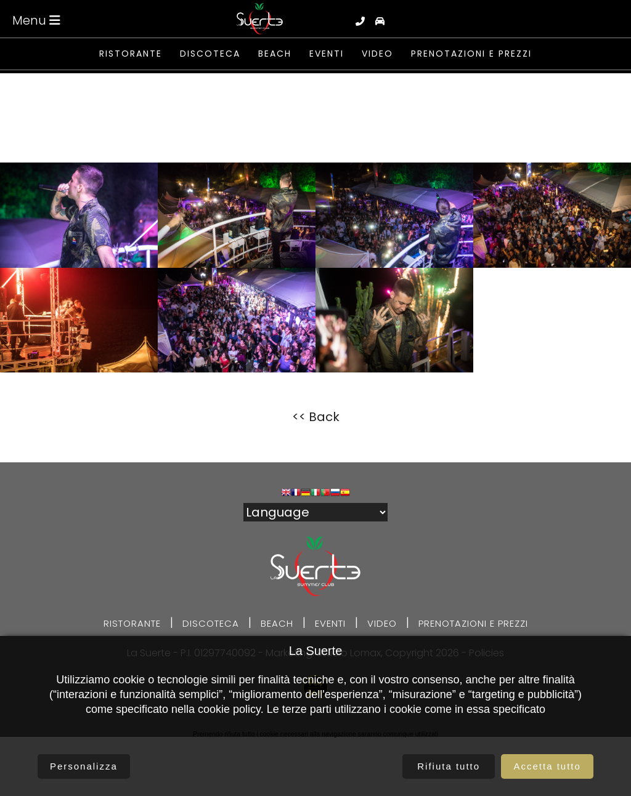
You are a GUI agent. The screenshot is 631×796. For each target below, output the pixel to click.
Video (377, 54)
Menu (36, 20)
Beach (274, 54)
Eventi (326, 54)
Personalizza (84, 766)
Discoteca (210, 54)
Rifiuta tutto (448, 766)
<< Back (316, 416)
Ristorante (130, 54)
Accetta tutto (546, 766)
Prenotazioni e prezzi (471, 54)
